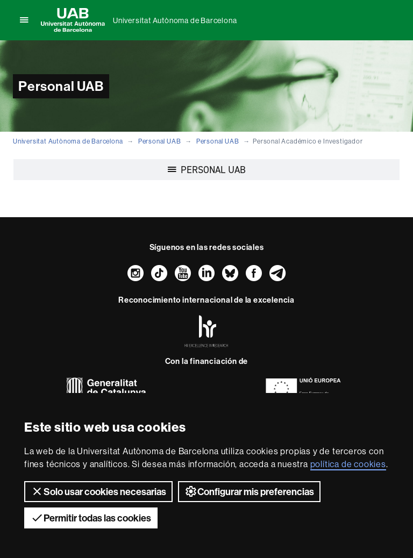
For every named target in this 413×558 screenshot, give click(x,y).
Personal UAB (159, 141)
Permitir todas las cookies (91, 517)
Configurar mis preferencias (249, 491)
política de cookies (348, 464)
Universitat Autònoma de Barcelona (175, 20)
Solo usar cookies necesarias (98, 491)
